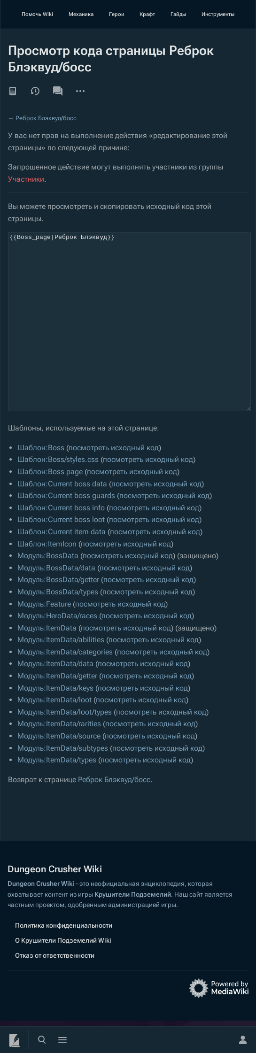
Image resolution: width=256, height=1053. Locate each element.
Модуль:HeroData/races (57, 650)
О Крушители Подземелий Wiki (63, 972)
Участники (26, 179)
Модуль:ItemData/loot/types (64, 747)
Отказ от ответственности (54, 988)
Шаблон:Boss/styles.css (58, 494)
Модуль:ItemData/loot (54, 734)
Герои (116, 14)
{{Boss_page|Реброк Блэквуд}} (129, 339)
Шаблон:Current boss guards (66, 530)
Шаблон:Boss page (50, 506)
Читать (12, 91)
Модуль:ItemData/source (59, 771)
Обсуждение (57, 91)
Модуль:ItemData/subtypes (62, 783)
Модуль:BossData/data (56, 603)
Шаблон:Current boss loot (61, 554)
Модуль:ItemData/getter (57, 711)
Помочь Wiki (37, 14)
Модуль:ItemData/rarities (59, 758)
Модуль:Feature (44, 639)
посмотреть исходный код (114, 482)
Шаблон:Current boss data (62, 519)
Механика (81, 14)
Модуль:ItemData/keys (55, 723)
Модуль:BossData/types (57, 627)
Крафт (147, 14)
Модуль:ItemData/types (56, 795)
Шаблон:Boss (40, 482)
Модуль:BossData (47, 590)
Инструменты (218, 14)
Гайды (178, 14)
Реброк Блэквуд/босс (46, 118)
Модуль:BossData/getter (58, 614)
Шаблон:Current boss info (61, 542)
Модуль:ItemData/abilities (60, 674)
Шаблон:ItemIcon (47, 579)
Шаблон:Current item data (61, 566)
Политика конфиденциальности (63, 957)
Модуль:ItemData (47, 663)
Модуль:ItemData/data (55, 698)
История (35, 91)
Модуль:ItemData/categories (65, 687)
